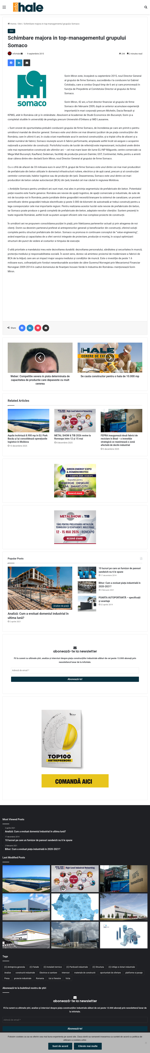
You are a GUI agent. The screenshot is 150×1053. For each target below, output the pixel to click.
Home (12, 24)
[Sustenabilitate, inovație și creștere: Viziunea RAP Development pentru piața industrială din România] (75, 935)
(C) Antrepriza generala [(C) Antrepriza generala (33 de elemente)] (14, 967)
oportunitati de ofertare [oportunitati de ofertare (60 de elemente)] (110, 973)
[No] (145, 1042)
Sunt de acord (60, 1046)
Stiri (20, 24)
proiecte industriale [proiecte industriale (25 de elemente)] (22, 979)
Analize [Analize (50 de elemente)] (7, 973)
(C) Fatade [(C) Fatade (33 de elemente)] (34, 967)
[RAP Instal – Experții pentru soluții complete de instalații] (123, 935)
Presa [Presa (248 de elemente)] (7, 979)
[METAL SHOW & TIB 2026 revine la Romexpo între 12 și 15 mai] (75, 421)
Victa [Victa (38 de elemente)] (68, 979)
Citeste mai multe (88, 1046)
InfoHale (17, 54)
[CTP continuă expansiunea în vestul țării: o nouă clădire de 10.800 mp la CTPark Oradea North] (123, 907)
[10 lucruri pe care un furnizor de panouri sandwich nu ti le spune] (87, 573)
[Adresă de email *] (75, 670)
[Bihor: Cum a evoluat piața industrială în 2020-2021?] (87, 587)
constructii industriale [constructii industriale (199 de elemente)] (25, 973)
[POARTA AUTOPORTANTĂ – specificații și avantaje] (87, 604)
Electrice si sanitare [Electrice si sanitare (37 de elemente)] (48, 973)
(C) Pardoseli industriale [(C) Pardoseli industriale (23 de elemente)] (77, 967)
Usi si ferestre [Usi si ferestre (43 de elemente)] (55, 979)
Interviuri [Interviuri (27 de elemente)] (66, 973)
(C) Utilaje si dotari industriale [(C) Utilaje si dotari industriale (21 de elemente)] (122, 967)
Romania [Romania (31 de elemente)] (40, 979)
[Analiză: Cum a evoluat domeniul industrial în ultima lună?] (40, 588)
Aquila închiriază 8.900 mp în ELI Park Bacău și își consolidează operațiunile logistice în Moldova (28, 439)
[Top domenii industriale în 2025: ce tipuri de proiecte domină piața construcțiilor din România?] (26, 907)
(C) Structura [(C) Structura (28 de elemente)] (98, 967)
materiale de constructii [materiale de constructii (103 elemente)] (84, 973)
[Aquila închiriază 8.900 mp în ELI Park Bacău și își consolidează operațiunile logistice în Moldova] (28, 421)
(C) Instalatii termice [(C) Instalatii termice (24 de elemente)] (53, 967)
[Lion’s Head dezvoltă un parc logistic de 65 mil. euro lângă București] (26, 935)
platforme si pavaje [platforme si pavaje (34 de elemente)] (134, 973)
